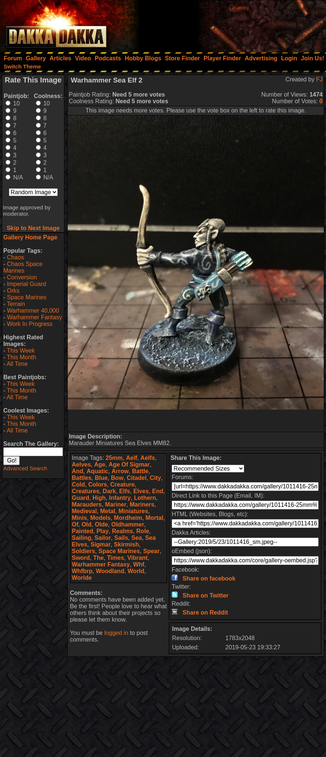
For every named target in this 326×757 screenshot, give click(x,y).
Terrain (16, 304)
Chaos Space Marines (23, 267)
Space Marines (27, 297)
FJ (319, 79)
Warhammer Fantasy (34, 317)
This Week (20, 350)
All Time (17, 364)
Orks (13, 290)
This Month (21, 357)
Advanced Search (25, 468)
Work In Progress (30, 324)
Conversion (22, 277)
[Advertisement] (226, 24)
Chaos (15, 257)
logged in (116, 633)
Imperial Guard (26, 284)
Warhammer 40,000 (33, 310)
